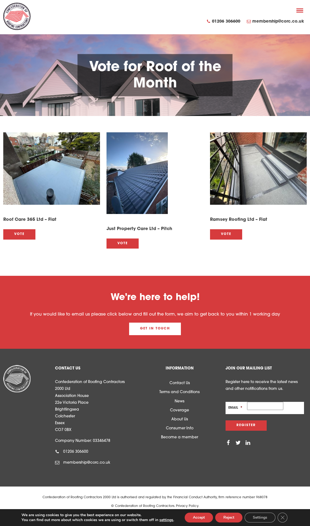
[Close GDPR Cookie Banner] (282, 517)
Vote (19, 234)
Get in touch (155, 328)
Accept (199, 517)
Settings (260, 517)
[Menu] (300, 10)
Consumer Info (179, 428)
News (179, 401)
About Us (179, 419)
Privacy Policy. (187, 506)
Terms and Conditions (179, 392)
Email (235, 407)
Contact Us (179, 383)
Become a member (179, 437)
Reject (228, 517)
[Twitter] (238, 442)
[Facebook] (228, 442)
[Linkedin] (248, 442)
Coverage (179, 410)
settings (166, 520)
